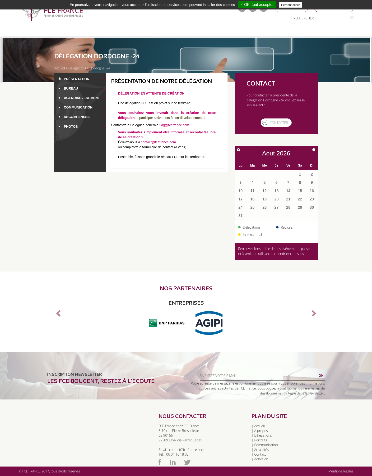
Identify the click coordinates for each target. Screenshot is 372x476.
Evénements (234, 30)
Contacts (265, 30)
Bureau (71, 88)
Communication (199, 30)
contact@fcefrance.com (158, 142)
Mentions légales (340, 471)
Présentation (76, 79)
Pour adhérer (134, 30)
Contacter (279, 122)
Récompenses (77, 117)
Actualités (261, 449)
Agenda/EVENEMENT (82, 98)
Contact (260, 454)
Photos (71, 126)
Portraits (166, 30)
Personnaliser (290, 5)
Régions (103, 30)
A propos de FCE (38, 30)
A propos (261, 430)
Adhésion (261, 459)
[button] (57, 311)
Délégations (74, 30)
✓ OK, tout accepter (257, 5)
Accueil (59, 68)
